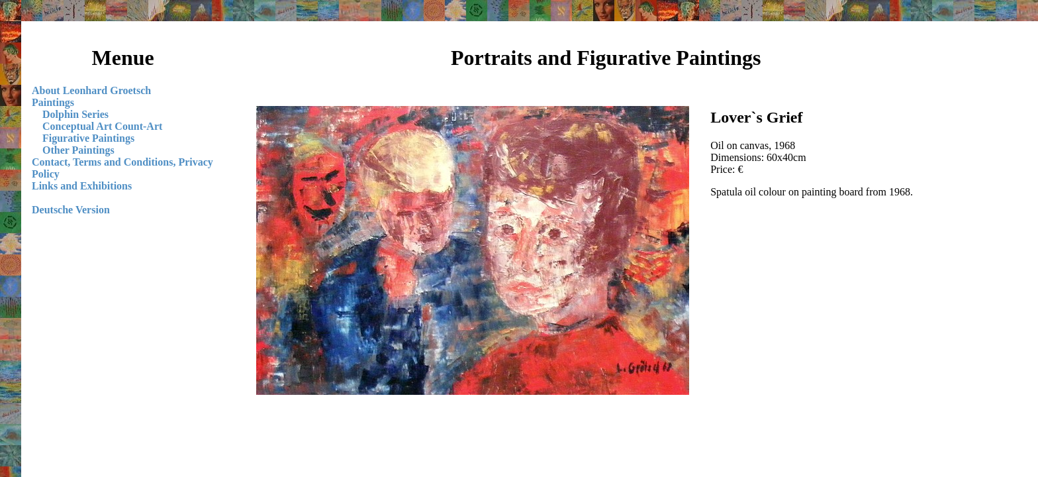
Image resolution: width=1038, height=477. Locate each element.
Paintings (53, 102)
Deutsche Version (71, 209)
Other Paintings (78, 150)
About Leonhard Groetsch (91, 90)
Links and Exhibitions (82, 185)
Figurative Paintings (88, 138)
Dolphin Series (75, 114)
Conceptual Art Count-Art (102, 126)
